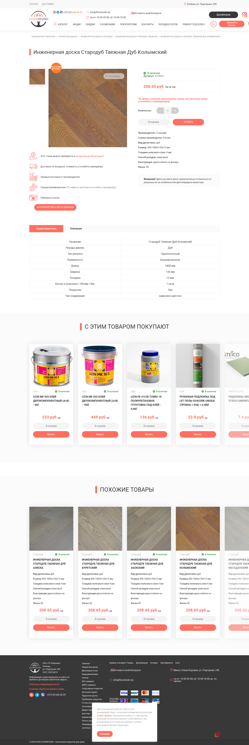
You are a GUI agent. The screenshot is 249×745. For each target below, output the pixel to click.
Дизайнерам (223, 14)
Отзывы (154, 663)
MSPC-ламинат (89, 685)
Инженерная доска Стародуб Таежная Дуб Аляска (49, 563)
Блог (178, 663)
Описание (76, 228)
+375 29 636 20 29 (56, 694)
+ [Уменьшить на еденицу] (175, 111)
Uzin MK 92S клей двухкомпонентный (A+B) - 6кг (51, 400)
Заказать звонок (232, 24)
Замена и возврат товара (121, 663)
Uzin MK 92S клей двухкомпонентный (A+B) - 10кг (100, 400)
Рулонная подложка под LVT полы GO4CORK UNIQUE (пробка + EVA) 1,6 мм (197, 400)
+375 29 (72, 12)
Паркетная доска (90, 667)
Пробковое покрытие (92, 699)
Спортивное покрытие (92, 688)
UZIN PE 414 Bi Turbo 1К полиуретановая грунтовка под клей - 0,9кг (146, 402)
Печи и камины (89, 721)
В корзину (153, 122)
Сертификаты (166, 663)
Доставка (48, 4)
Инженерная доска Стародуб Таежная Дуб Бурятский (98, 563)
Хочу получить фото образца (55, 207)
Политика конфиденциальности (44, 684)
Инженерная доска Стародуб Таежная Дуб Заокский (147, 563)
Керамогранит (88, 717)
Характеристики (46, 228)
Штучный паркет (89, 692)
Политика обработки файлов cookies (46, 689)
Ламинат (86, 663)
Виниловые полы (90, 671)
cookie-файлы (104, 715)
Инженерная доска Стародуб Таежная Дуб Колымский (196, 563)
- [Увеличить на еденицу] (160, 111)
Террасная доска (90, 696)
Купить (188, 122)
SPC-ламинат (88, 681)
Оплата (33, 4)
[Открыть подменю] (55, 24)
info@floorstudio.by (100, 12)
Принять (104, 734)
